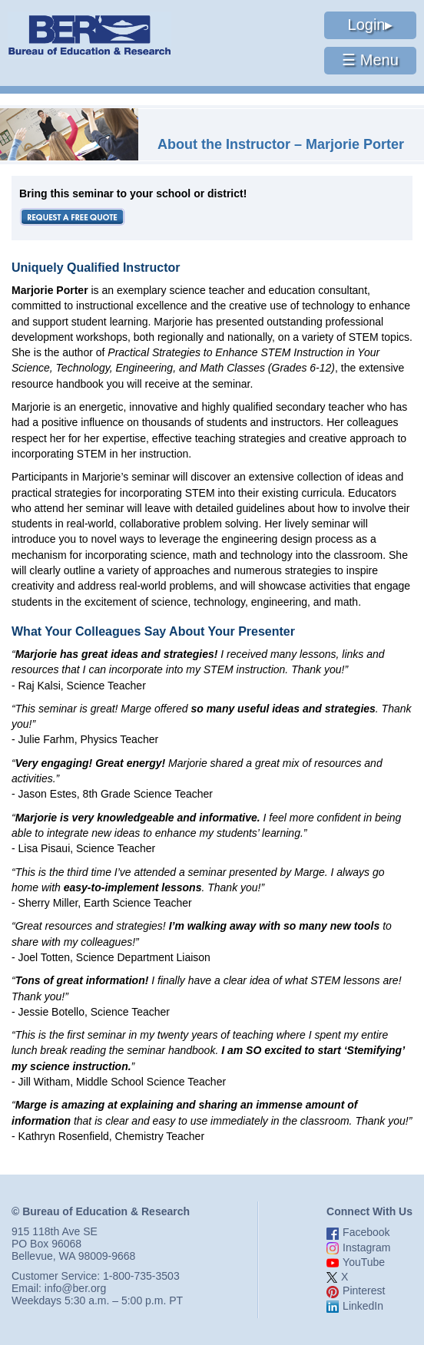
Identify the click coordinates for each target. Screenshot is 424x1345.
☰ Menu (370, 59)
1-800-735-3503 (141, 1276)
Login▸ (370, 24)
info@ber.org (75, 1288)
